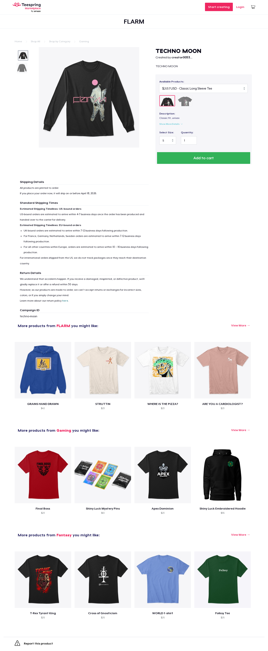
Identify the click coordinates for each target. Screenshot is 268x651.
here (65, 300)
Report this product (34, 644)
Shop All (35, 41)
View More (238, 325)
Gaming (84, 41)
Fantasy (64, 535)
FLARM (63, 326)
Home (18, 41)
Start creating (219, 7)
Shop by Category (59, 41)
